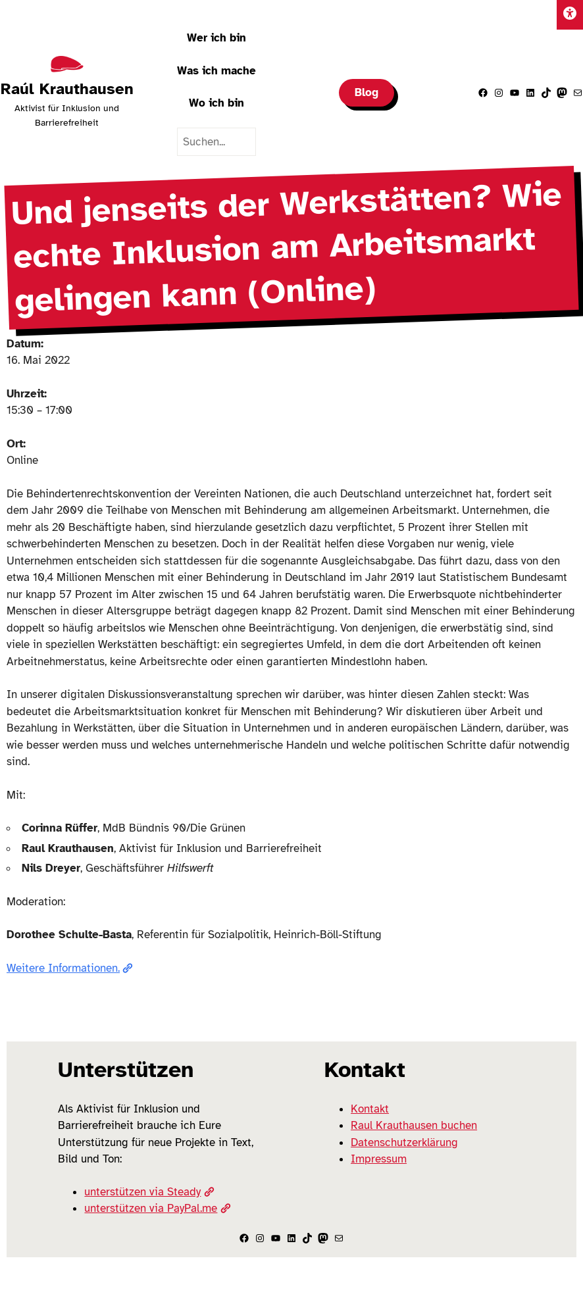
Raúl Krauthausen (67, 89)
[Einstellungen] (570, 15)
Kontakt (370, 1109)
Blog (366, 92)
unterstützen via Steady (149, 1192)
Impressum (379, 1159)
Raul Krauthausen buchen (414, 1125)
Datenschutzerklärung (404, 1142)
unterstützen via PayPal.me (157, 1208)
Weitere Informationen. (70, 968)
